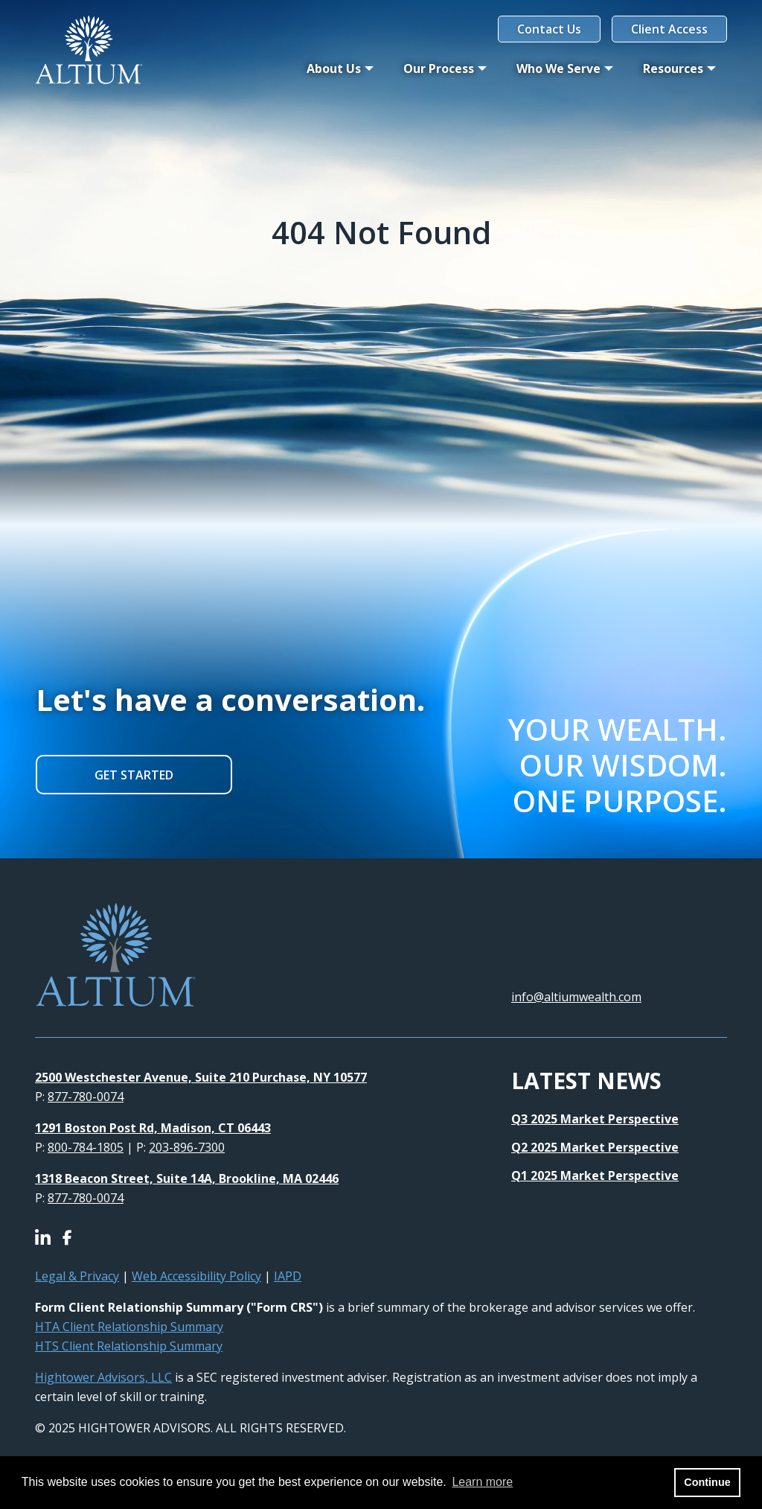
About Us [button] (334, 68)
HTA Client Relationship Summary (129, 1326)
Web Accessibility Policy (196, 1276)
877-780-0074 (86, 1096)
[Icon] (49, 1238)
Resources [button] (673, 68)
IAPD (287, 1276)
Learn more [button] (482, 1481)
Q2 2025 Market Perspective (595, 1147)
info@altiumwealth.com (576, 997)
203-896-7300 (187, 1147)
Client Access (669, 29)
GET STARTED (134, 775)
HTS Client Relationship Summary (128, 1346)
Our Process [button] (438, 68)
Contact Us (549, 29)
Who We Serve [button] (558, 68)
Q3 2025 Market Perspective (595, 1119)
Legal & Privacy (77, 1276)
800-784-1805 (86, 1147)
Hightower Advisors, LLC (103, 1377)
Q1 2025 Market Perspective (595, 1175)
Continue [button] (707, 1482)
